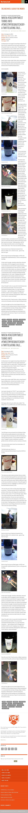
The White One (20, 322)
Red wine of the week (18, 321)
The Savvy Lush (5, 2)
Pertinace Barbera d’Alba (6, 794)
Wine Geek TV (11, 324)
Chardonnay (22, 319)
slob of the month (11, 322)
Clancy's (4, 321)
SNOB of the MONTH (6, 777)
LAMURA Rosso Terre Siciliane (7, 789)
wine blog (5, 324)
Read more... (3, 739)
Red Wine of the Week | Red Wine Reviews (10, 15)
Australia (9, 319)
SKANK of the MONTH (6, 775)
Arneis (4, 319)
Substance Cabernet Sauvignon (8, 799)
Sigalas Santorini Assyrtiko (6, 797)
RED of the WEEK (5, 770)
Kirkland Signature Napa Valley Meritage (9, 792)
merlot (10, 321)
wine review (18, 324)
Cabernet (15, 319)
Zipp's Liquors (6, 326)
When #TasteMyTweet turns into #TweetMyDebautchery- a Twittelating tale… (13, 23)
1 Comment (23, 30)
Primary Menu (26, 1)
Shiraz (4, 322)
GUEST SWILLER (5, 780)
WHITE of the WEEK (6, 772)
